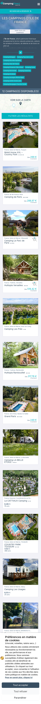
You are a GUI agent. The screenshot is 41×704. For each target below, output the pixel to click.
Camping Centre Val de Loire (12, 81)
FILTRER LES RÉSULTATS (20, 116)
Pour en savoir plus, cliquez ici (18, 677)
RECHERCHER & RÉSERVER (20, 11)
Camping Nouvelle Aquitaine (12, 60)
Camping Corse (30, 67)
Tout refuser (20, 691)
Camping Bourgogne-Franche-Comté (15, 84)
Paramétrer (20, 697)
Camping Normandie (10, 70)
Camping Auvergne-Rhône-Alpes (14, 77)
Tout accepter (20, 685)
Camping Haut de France (11, 64)
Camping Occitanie (9, 74)
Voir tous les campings (20, 31)
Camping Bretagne (9, 57)
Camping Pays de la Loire (25, 57)
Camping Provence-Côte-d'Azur (13, 67)
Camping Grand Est (24, 70)
